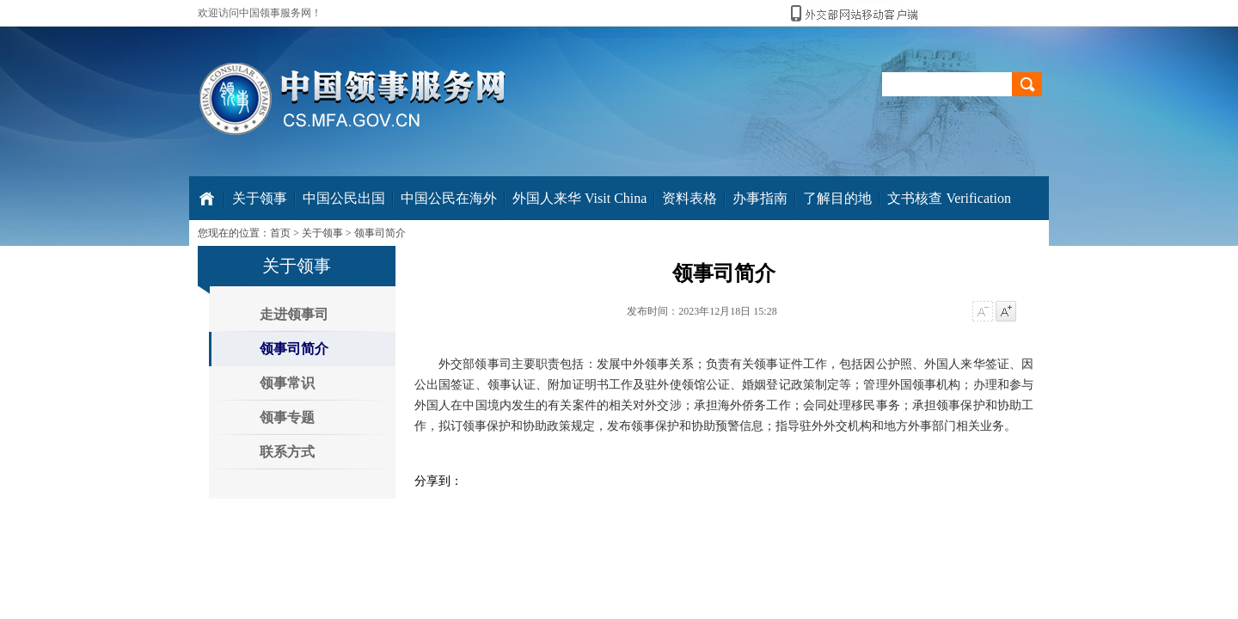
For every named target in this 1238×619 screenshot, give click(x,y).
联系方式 (287, 451)
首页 (280, 233)
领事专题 (287, 417)
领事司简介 (380, 233)
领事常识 (287, 383)
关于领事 (322, 233)
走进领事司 (294, 314)
